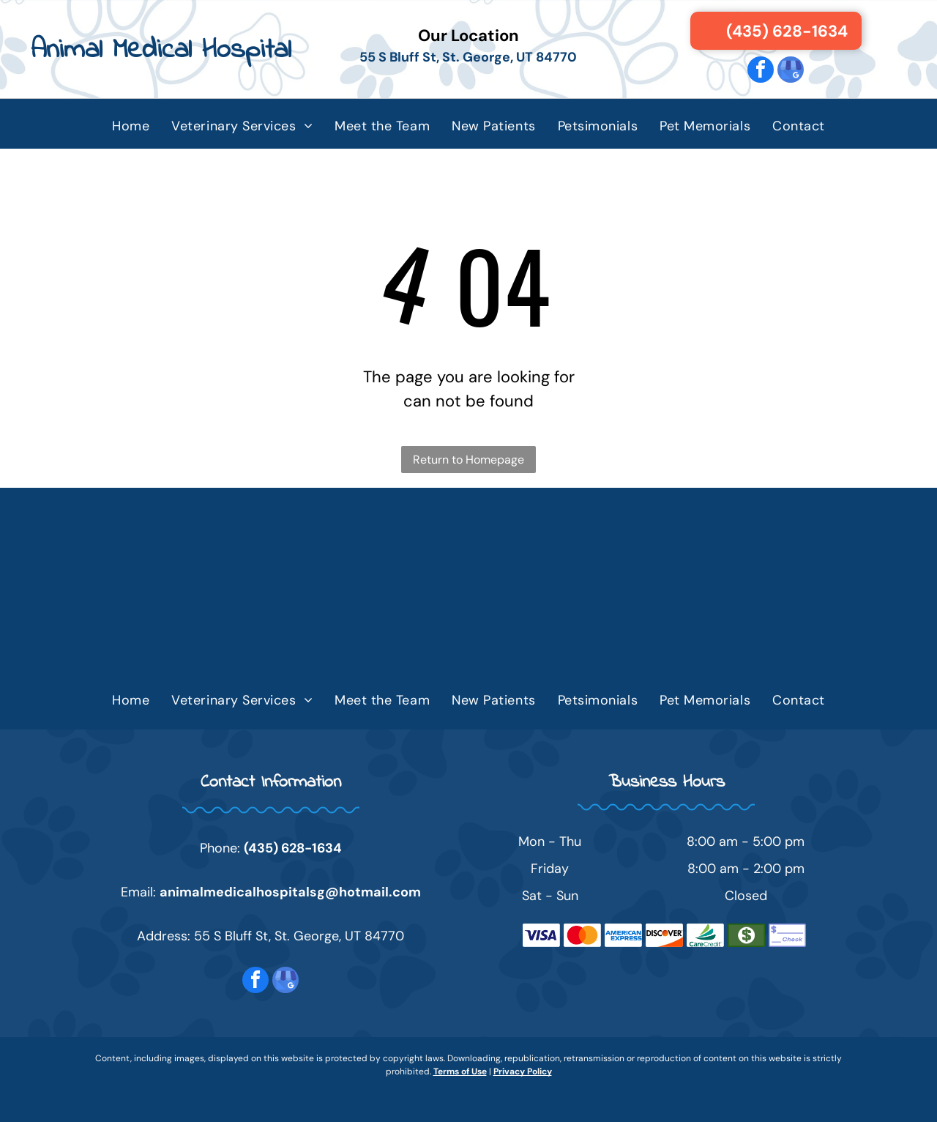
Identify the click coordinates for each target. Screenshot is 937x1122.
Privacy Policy (522, 1071)
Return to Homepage (468, 459)
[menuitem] (130, 126)
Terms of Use (460, 1071)
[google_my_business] (790, 71)
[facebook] (760, 71)
